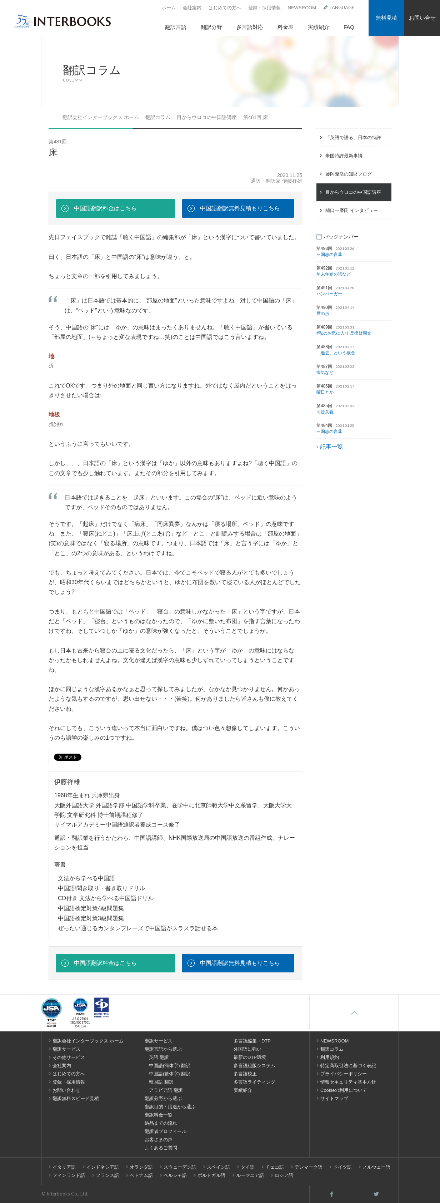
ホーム (169, 7)
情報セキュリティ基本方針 (348, 1082)
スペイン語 (218, 1167)
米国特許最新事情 (343, 155)
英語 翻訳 (159, 1057)
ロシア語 (284, 1175)
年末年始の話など (333, 274)
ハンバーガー (329, 293)
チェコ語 (274, 1167)
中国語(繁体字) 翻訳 (169, 1073)
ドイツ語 (342, 1167)
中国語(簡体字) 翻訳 (169, 1065)
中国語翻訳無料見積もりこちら (240, 208)
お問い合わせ (66, 1090)
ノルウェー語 (376, 1167)
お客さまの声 (158, 1139)
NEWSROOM (302, 7)
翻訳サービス (66, 1049)
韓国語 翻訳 (161, 1082)
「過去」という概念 (335, 352)
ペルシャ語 (175, 1175)
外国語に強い (247, 1049)
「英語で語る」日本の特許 (353, 137)
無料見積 (386, 18)
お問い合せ (422, 18)
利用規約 (329, 1057)
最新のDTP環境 (250, 1057)
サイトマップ (334, 1098)
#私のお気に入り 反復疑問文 (343, 333)
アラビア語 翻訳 (166, 1090)
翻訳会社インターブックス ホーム (100, 117)
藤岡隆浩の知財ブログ (348, 174)
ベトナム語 (141, 1175)
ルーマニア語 (250, 1175)
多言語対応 (249, 27)
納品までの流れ (161, 1123)
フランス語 (107, 1175)
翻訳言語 (175, 27)
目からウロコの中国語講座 (207, 117)
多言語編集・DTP (252, 1041)
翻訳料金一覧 (158, 1115)
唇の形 (322, 313)
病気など (325, 372)
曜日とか (325, 392)
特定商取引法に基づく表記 (348, 1065)
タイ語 (248, 1167)
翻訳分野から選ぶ (163, 1098)
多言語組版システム (254, 1065)
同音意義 (325, 411)
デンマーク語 (308, 1167)
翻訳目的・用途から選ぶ (170, 1106)
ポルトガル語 (211, 1175)
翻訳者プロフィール (165, 1131)
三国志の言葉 (329, 254)
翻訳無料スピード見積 (75, 1098)
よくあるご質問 (161, 1147)
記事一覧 (331, 447)
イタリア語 (64, 1167)
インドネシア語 (102, 1167)
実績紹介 (318, 27)
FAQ (349, 27)
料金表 (286, 27)
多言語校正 (245, 1073)
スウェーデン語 (180, 1167)
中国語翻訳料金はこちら (105, 208)
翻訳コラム (157, 117)
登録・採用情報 (264, 7)
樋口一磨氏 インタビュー (351, 210)
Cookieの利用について (343, 1090)
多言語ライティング (254, 1082)
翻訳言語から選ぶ (163, 1049)
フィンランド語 (68, 1175)
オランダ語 (141, 1167)
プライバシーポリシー (343, 1073)
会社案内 (192, 7)
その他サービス (68, 1057)
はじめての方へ (225, 7)
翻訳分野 (211, 27)
